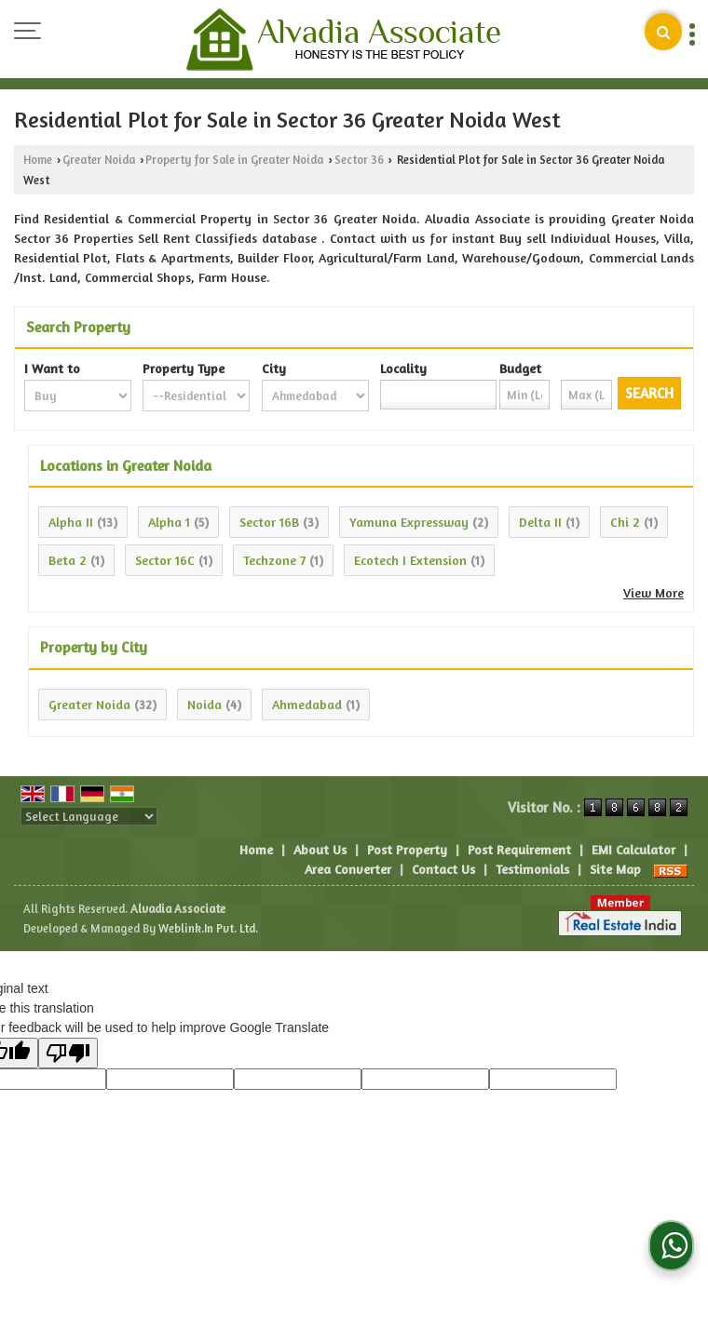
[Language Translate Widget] (88, 816)
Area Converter (348, 869)
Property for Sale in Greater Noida (234, 160)
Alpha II (70, 522)
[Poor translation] (68, 1053)
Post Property (407, 849)
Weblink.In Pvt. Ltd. (208, 928)
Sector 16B (269, 522)
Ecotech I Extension (410, 560)
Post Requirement (519, 849)
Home (37, 160)
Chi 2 (625, 522)
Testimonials (532, 869)
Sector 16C (165, 560)
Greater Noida (98, 160)
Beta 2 (67, 560)
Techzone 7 (274, 560)
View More (653, 592)
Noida (204, 704)
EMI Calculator (633, 849)
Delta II (540, 522)
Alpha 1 (169, 522)
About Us (320, 849)
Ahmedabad (307, 704)
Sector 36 (359, 160)
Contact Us (443, 869)
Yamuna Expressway (409, 522)
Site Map (615, 869)
